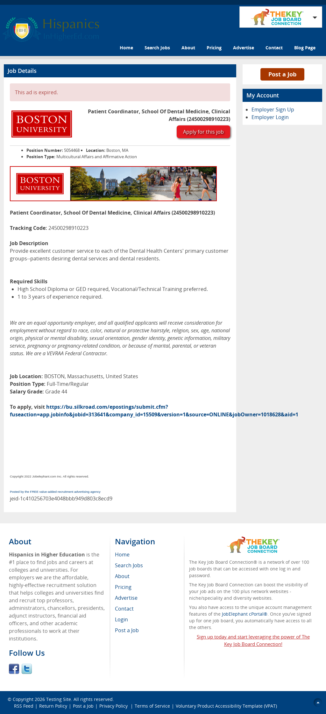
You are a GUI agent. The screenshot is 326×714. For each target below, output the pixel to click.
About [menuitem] (122, 576)
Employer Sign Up (273, 109)
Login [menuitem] (121, 619)
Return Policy (53, 706)
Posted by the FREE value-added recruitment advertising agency (55, 491)
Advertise (243, 48)
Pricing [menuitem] (123, 586)
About (188, 48)
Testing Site (58, 699)
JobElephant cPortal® (244, 614)
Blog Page (304, 48)
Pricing (214, 48)
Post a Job (282, 74)
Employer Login (270, 117)
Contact (274, 48)
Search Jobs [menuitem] (129, 565)
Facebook (14, 669)
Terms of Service (152, 706)
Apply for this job (203, 131)
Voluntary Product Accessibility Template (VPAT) (226, 706)
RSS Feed (23, 706)
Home (126, 48)
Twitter (27, 669)
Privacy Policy (114, 706)
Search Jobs (157, 48)
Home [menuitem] (122, 554)
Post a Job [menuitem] (127, 630)
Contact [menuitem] (124, 608)
